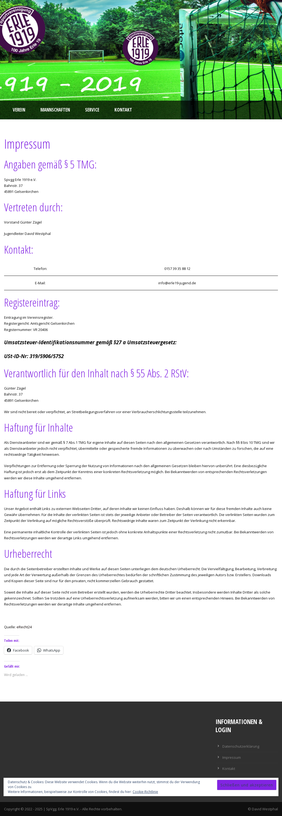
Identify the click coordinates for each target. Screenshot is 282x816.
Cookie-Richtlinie (145, 791)
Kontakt (123, 110)
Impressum (231, 757)
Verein (19, 110)
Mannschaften (55, 110)
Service (92, 110)
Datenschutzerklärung (240, 746)
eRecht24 (24, 626)
